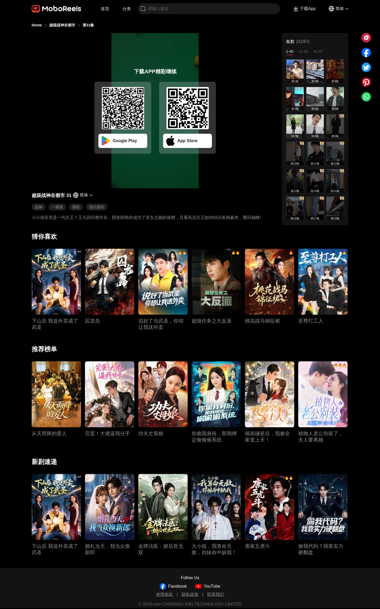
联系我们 (215, 594)
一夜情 (57, 207)
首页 (105, 9)
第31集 (88, 25)
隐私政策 (190, 594)
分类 (126, 9)
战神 (38, 207)
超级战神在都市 (62, 25)
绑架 (76, 207)
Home (37, 25)
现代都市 (96, 207)
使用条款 (164, 594)
